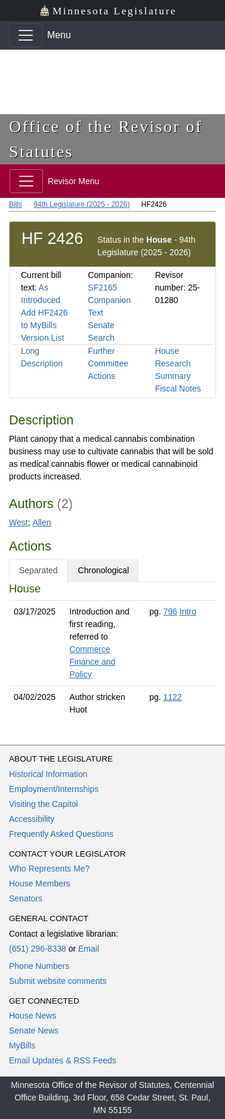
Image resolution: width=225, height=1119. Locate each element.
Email (88, 948)
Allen (41, 522)
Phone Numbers (39, 966)
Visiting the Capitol (43, 804)
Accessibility (31, 819)
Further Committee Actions (108, 363)
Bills (15, 204)
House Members (39, 883)
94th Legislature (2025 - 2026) (81, 204)
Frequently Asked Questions (61, 834)
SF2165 (102, 287)
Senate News (33, 1030)
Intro (188, 611)
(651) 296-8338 (37, 948)
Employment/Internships (53, 789)
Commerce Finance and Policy (92, 661)
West (18, 522)
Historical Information (48, 774)
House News (32, 1015)
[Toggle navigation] (25, 35)
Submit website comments (57, 981)
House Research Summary (173, 363)
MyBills (22, 1045)
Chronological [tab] (104, 570)
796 (170, 611)
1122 (173, 697)
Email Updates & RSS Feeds (62, 1060)
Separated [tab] (38, 570)
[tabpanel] (112, 651)
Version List (42, 338)
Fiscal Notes (178, 388)
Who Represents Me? (49, 868)
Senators (25, 898)
